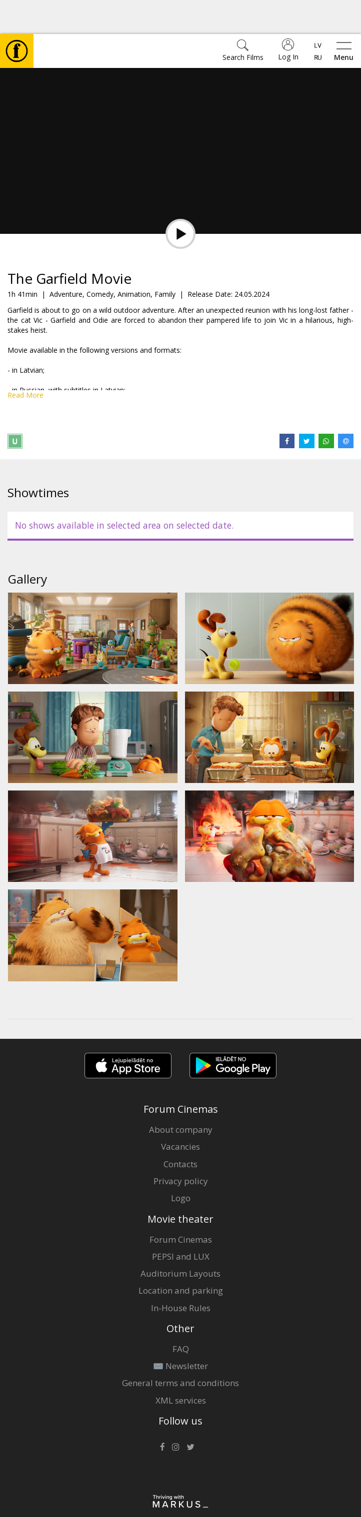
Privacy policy (181, 1147)
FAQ (180, 1315)
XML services (181, 1366)
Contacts (181, 1130)
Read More (26, 361)
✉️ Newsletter (180, 1332)
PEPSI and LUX (181, 1222)
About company (180, 1095)
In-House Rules (180, 1274)
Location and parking (180, 1256)
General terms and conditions (180, 1349)
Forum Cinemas (181, 1205)
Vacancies (180, 1112)
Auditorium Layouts (180, 1239)
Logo (180, 1164)
